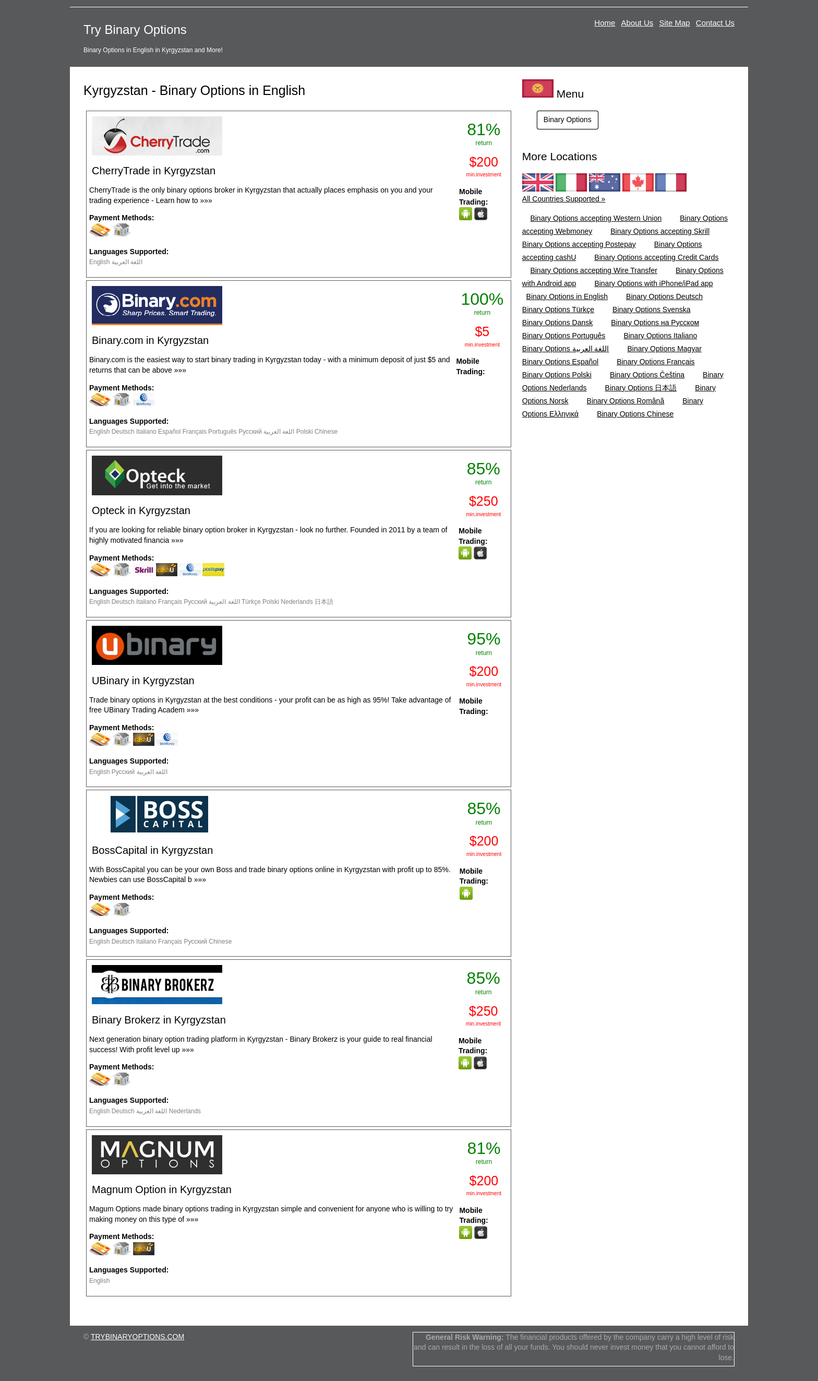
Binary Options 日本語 (641, 388)
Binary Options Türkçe (558, 309)
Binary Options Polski (557, 375)
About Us (637, 22)
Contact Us (715, 22)
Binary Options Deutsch (664, 296)
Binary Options (568, 119)
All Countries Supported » (564, 199)
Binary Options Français (655, 362)
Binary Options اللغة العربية (565, 348)
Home (604, 22)
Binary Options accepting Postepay (579, 244)
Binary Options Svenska (651, 309)
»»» (206, 200)
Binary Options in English (567, 296)
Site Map (674, 22)
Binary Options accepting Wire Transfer (593, 270)
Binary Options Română (626, 401)
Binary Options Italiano (660, 335)
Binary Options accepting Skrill (659, 231)
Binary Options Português (564, 335)
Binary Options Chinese (635, 414)
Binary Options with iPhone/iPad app (653, 283)
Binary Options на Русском (655, 322)
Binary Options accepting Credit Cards (656, 257)
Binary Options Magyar (664, 348)
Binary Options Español (560, 362)
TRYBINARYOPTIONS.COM (137, 1336)
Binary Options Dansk (557, 322)
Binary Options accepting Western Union (595, 218)
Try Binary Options (135, 29)
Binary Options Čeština (647, 375)
